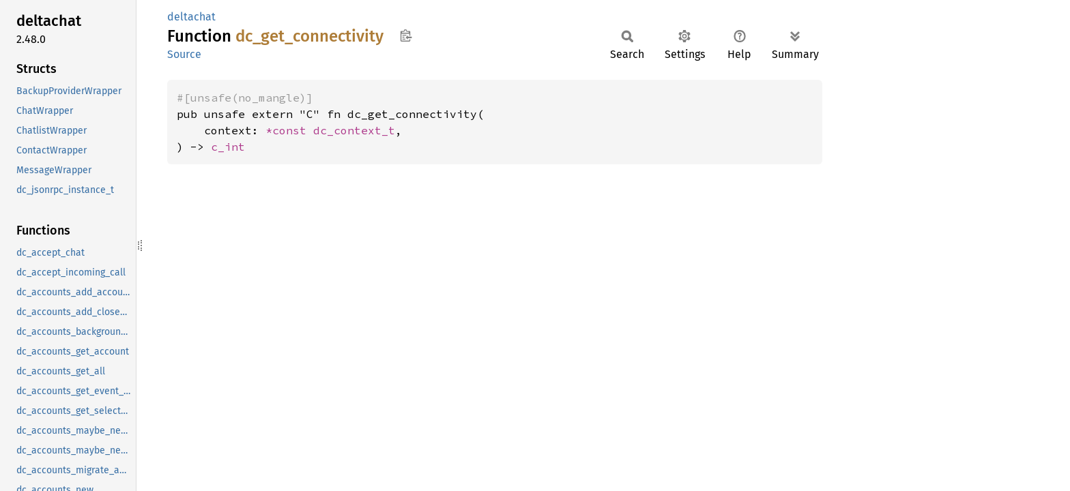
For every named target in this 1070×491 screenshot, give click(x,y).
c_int (228, 146)
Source (184, 54)
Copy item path (405, 35)
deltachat (191, 16)
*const (289, 130)
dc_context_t (354, 130)
